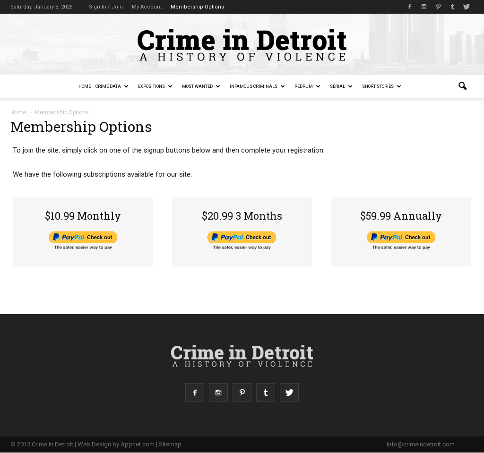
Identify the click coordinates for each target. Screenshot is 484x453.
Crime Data (112, 86)
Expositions (155, 86)
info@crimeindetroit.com (421, 444)
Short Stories (381, 86)
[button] (462, 86)
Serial (341, 86)
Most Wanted (201, 86)
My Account (147, 7)
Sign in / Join (106, 7)
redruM (307, 86)
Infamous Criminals (257, 86)
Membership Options (197, 7)
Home (84, 86)
